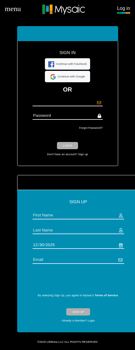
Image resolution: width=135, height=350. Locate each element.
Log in (123, 8)
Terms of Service (106, 295)
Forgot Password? (91, 127)
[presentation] (78, 281)
